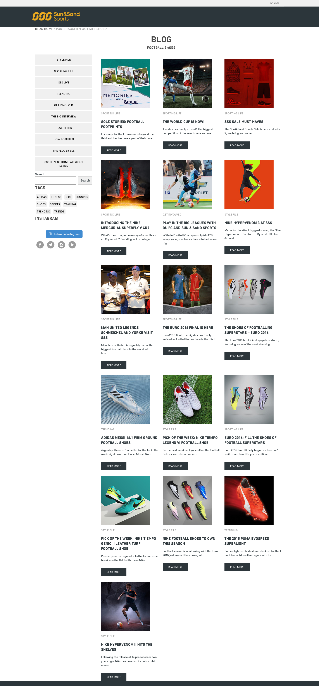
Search (40, 174)
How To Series (63, 139)
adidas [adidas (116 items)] (42, 197)
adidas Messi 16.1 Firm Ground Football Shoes (129, 439)
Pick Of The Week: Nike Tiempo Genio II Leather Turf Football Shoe (128, 543)
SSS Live (63, 82)
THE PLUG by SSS (63, 151)
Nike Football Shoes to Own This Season (189, 540)
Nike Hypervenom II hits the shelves (126, 646)
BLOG (161, 39)
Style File (64, 59)
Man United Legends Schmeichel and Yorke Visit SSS (127, 332)
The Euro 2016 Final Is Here (188, 327)
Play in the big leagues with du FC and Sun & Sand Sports (189, 225)
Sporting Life (63, 71)
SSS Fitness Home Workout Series (64, 164)
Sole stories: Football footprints (122, 123)
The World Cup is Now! (183, 121)
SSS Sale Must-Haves (243, 121)
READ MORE (114, 150)
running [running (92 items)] (82, 197)
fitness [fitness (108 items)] (56, 197)
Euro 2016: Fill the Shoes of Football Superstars (250, 439)
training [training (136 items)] (70, 204)
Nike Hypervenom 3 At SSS (248, 222)
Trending (63, 94)
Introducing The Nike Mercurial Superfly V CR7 (125, 225)
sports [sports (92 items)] (55, 204)
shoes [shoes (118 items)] (41, 204)
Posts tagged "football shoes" (81, 29)
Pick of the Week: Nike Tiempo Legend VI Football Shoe (190, 439)
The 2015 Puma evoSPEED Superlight (246, 540)
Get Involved (63, 105)
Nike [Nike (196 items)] (68, 197)
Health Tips (63, 128)
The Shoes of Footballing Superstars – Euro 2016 (248, 329)
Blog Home (44, 29)
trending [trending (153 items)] (43, 211)
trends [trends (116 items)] (59, 211)
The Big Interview (63, 116)
